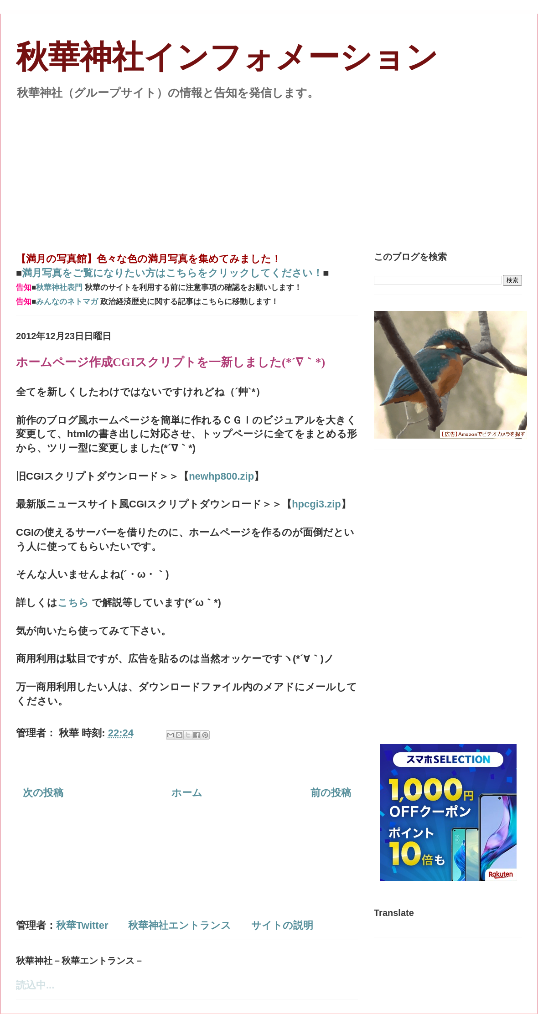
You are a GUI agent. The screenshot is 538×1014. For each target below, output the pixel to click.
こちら (74, 602)
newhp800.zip (221, 476)
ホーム (186, 792)
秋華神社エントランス (179, 925)
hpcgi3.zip (316, 504)
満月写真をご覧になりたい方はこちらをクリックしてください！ (172, 273)
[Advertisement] (269, 170)
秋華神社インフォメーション (227, 57)
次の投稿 (43, 792)
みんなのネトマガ (67, 301)
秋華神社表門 (59, 287)
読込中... (35, 985)
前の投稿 (330, 792)
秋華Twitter (82, 925)
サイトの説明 (282, 925)
